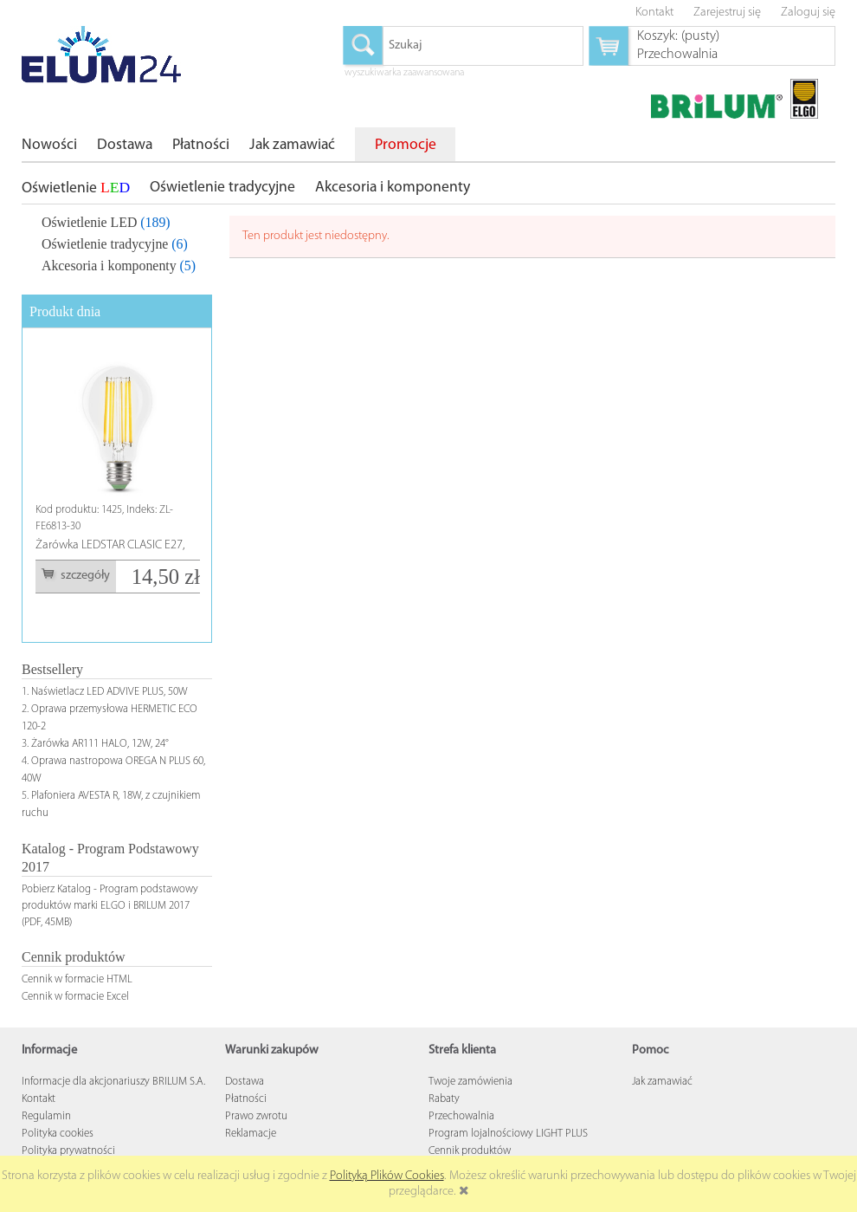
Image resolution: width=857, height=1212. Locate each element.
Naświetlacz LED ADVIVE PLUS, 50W (109, 691)
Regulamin (46, 1116)
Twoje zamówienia (470, 1081)
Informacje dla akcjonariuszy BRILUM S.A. (113, 1081)
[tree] (117, 240)
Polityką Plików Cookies (387, 1176)
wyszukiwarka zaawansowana (404, 73)
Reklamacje (250, 1133)
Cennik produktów (469, 1151)
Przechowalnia (461, 1116)
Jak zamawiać (662, 1081)
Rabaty (444, 1099)
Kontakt (38, 1099)
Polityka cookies (57, 1133)
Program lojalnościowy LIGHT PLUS (508, 1133)
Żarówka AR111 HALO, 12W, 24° (100, 743)
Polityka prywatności (68, 1151)
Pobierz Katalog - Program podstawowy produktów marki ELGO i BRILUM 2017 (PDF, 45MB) (110, 906)
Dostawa (244, 1081)
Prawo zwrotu (256, 1116)
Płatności (246, 1099)
